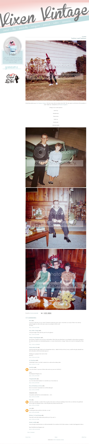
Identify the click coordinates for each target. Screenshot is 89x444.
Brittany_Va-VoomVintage (35, 415)
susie (30, 408)
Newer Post (27, 437)
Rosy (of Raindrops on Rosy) (35, 385)
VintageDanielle (32, 378)
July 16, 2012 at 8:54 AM (34, 429)
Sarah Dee (31, 367)
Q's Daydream (32, 360)
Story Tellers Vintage (34, 330)
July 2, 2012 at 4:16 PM (34, 396)
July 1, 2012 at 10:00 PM (34, 344)
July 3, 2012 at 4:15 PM (34, 419)
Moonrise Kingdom (63, 104)
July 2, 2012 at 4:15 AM (34, 357)
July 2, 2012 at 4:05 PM (34, 389)
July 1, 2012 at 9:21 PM (34, 327)
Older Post (84, 437)
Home (56, 437)
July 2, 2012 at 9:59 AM (34, 382)
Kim (30, 399)
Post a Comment (31, 432)
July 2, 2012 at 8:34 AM (34, 375)
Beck (30, 320)
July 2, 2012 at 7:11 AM (34, 364)
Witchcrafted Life (33, 347)
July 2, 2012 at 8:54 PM (34, 412)
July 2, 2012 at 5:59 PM (34, 405)
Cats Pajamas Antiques (41, 103)
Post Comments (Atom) (59, 439)
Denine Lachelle (32, 422)
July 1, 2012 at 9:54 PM (34, 334)
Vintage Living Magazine (34, 337)
